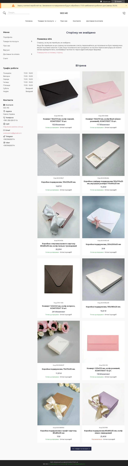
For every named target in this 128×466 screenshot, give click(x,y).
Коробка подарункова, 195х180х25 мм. (103, 307)
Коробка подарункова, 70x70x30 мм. (58, 369)
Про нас (63, 21)
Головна (28, 21)
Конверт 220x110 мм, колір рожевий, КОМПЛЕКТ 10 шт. (103, 369)
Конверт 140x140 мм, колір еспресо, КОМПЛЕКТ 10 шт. (58, 307)
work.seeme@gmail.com (12, 133)
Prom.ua (75, 462)
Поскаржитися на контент (57, 464)
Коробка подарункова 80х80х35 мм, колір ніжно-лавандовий (103, 432)
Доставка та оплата (94, 21)
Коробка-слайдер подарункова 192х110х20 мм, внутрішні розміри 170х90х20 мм (103, 182)
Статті (5, 58)
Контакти (77, 21)
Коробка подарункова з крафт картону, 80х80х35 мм (58, 432)
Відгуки (6, 50)
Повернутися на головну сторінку (50, 53)
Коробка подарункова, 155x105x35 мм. (58, 182)
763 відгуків (106, 1)
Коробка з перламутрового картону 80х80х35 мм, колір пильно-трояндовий (58, 245)
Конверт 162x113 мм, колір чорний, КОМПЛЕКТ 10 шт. (58, 120)
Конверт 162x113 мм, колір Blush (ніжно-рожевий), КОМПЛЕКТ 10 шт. (103, 120)
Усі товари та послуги (80, 449)
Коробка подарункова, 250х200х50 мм (103, 244)
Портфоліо (7, 37)
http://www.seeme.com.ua (13, 127)
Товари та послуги (46, 21)
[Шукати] (4, 13)
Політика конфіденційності (76, 464)
